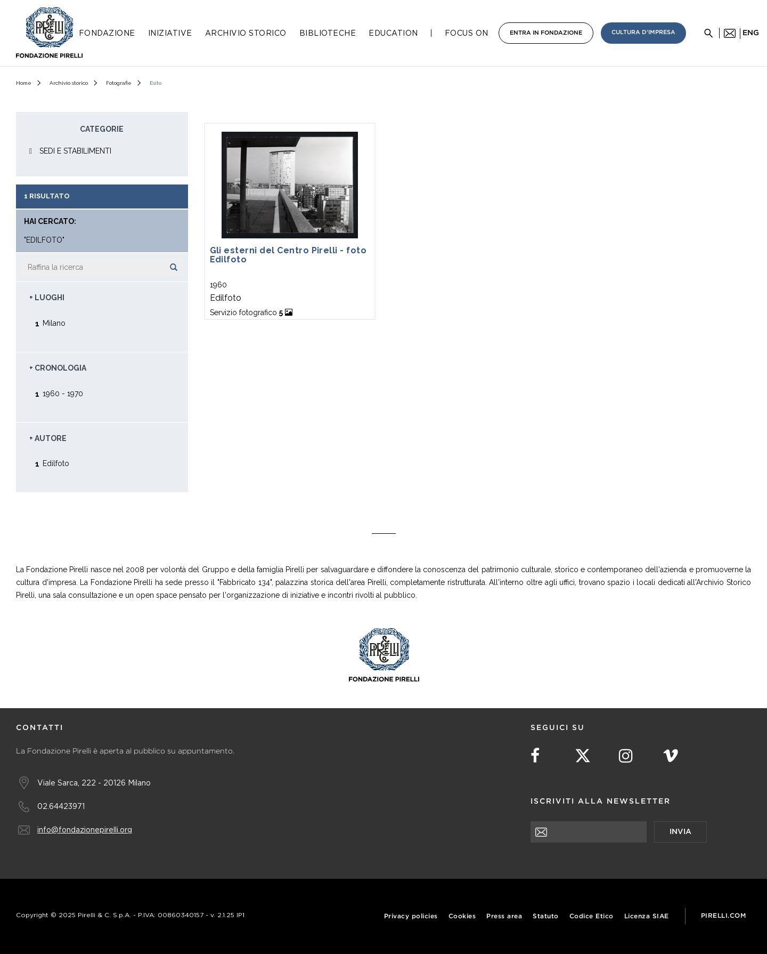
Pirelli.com (723, 916)
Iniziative (170, 33)
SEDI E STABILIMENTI (75, 151)
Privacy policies (411, 916)
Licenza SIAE (646, 916)
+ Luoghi (46, 297)
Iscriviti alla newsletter (601, 801)
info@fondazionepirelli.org (84, 829)
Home (23, 83)
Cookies (462, 916)
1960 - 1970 (63, 393)
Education (393, 33)
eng (750, 33)
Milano (54, 323)
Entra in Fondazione (546, 33)
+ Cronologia (57, 368)
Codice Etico (591, 916)
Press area (504, 916)
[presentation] (611, 863)
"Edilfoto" (44, 240)
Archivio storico (69, 83)
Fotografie (119, 83)
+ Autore (48, 438)
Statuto (546, 916)
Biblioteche (327, 33)
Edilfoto (56, 463)
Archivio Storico (246, 33)
